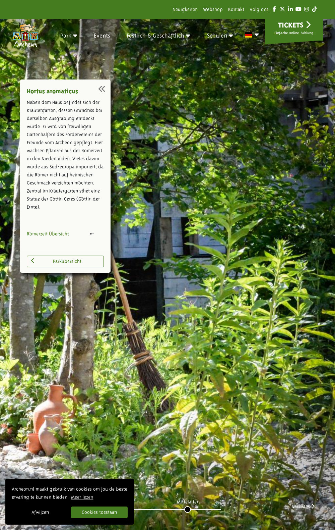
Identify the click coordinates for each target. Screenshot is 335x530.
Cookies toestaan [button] (99, 512)
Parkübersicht (56, 261)
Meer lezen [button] (82, 497)
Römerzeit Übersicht (48, 233)
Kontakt (236, 9)
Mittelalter (187, 502)
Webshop (213, 9)
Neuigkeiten (185, 9)
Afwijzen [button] (40, 512)
